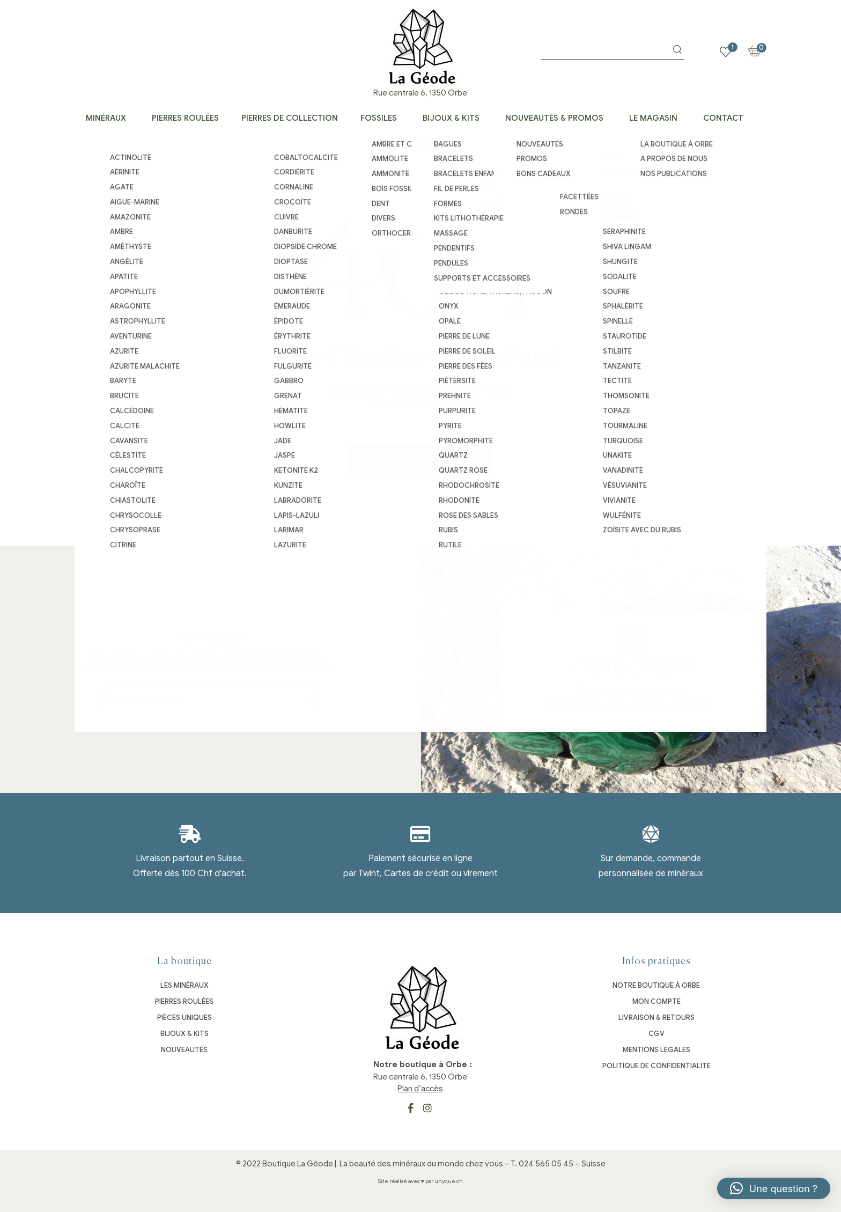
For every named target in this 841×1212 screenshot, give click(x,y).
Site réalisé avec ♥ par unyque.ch (420, 1181)
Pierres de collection (289, 118)
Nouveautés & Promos (554, 118)
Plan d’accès (420, 1088)
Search (677, 49)
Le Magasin (653, 118)
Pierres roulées (185, 118)
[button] (773, 1188)
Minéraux (106, 118)
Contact (723, 118)
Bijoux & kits (451, 118)
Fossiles (378, 118)
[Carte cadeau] (826, 639)
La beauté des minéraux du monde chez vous (421, 1164)
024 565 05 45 (546, 1164)
